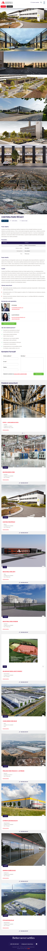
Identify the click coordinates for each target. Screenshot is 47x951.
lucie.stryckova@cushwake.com (18, 317)
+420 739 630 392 (16, 319)
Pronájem (3, 6)
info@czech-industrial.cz (27, 944)
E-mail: (5, 361)
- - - (23, 433)
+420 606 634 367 (16, 309)
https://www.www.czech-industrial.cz (7, 2)
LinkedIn (36, 944)
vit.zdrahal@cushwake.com (17, 307)
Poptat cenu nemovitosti (9, 323)
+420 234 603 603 (14, 944)
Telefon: (5, 367)
